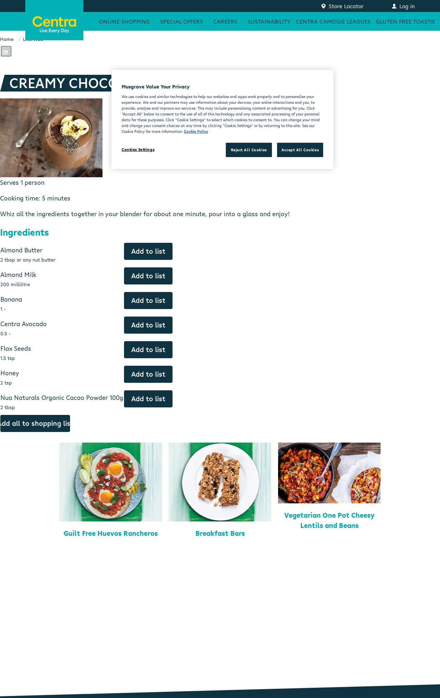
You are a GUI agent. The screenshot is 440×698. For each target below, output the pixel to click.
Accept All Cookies (300, 149)
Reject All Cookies (249, 149)
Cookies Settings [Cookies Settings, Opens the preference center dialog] (138, 149)
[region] (222, 119)
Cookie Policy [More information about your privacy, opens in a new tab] (196, 131)
